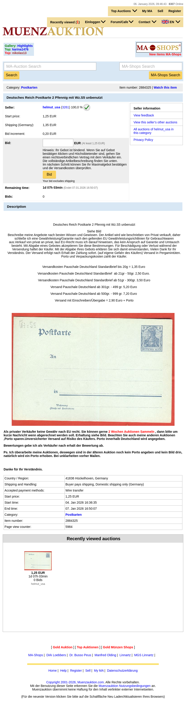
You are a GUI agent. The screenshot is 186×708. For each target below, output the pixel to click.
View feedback (144, 115)
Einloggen (95, 22)
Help (63, 670)
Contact (147, 22)
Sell (160, 11)
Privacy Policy (143, 140)
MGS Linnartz (144, 655)
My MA (147, 11)
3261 (65, 107)
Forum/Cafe (122, 22)
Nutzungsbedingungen (134, 686)
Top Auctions (124, 11)
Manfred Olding (105, 655)
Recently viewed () (65, 22)
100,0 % (76, 107)
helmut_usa (51, 107)
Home (52, 670)
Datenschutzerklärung (122, 670)
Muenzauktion (108, 686)
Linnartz (125, 655)
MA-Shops (35, 655)
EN (171, 22)
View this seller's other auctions (155, 122)
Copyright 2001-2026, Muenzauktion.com (75, 682)
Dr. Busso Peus (80, 655)
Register (174, 11)
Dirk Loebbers (56, 655)
